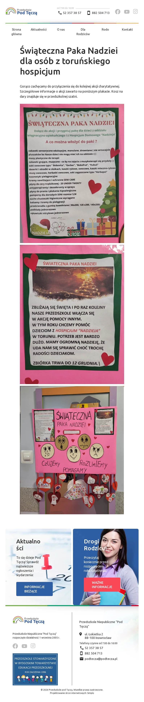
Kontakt (127, 29)
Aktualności (39, 29)
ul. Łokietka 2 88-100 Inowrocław (98, 635)
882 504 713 (101, 12)
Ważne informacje (102, 585)
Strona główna (16, 32)
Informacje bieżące (34, 589)
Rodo (105, 29)
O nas (61, 29)
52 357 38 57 (72, 12)
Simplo (90, 693)
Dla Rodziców (83, 32)
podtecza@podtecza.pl (101, 658)
